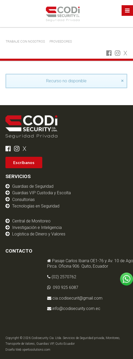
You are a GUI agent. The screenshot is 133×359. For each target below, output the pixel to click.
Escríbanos (23, 162)
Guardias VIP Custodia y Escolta (41, 192)
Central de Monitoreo (31, 217)
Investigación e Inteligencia (37, 224)
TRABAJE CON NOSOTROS (25, 41)
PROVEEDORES (61, 41)
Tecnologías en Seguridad (35, 205)
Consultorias (23, 199)
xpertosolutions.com (36, 349)
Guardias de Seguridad (32, 186)
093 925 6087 (87, 287)
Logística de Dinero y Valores (38, 230)
